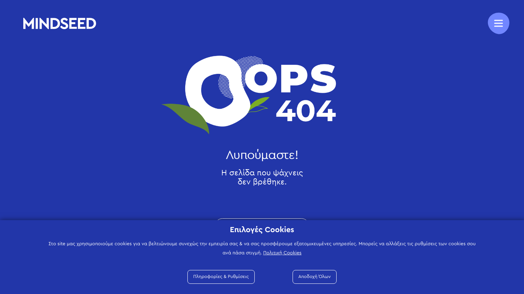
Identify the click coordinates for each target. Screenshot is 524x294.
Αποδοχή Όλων (314, 276)
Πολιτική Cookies (282, 252)
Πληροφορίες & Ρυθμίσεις (221, 276)
